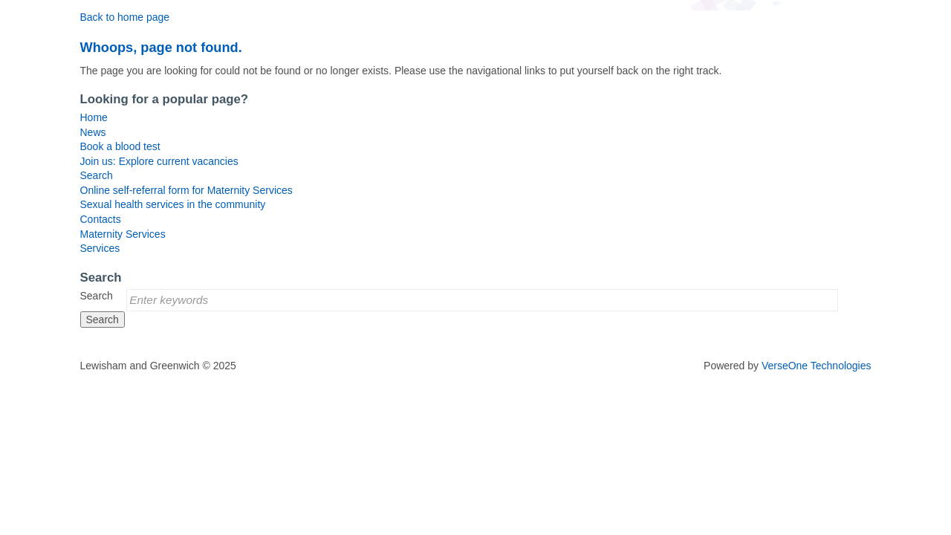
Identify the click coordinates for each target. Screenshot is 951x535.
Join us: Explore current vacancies (159, 161)
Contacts (100, 219)
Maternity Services (123, 234)
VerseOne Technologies (817, 366)
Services (100, 248)
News (93, 132)
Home (94, 117)
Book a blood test (120, 146)
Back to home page (125, 17)
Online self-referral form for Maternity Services (186, 190)
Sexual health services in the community (173, 204)
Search (96, 175)
